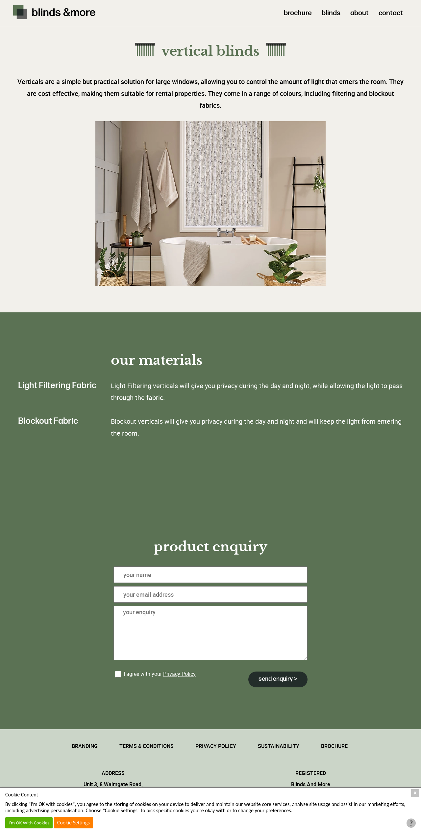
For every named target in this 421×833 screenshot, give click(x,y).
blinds (331, 13)
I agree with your (155, 673)
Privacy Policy (179, 673)
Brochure (334, 746)
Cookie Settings (73, 822)
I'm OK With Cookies (29, 823)
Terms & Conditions (146, 746)
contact (391, 13)
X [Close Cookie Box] (415, 792)
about (359, 13)
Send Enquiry (276, 678)
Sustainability (278, 746)
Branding (85, 746)
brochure (298, 13)
